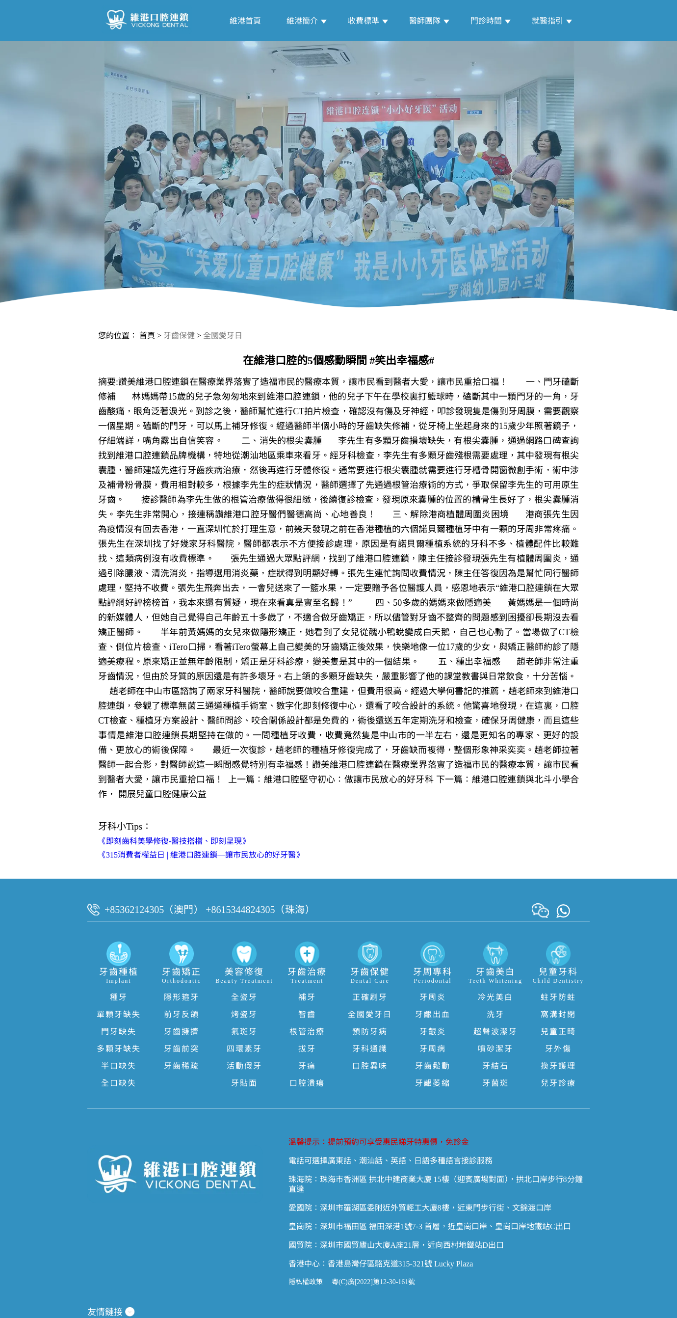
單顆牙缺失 (119, 1014)
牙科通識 (370, 1049)
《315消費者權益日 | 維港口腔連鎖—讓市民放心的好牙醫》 (201, 855)
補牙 (307, 997)
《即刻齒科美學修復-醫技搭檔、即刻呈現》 (174, 841)
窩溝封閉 (558, 1014)
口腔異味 (370, 1066)
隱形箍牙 (181, 997)
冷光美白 (495, 997)
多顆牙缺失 (119, 1049)
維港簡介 (302, 21)
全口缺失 (118, 1083)
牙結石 (495, 1066)
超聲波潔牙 (495, 1031)
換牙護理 (558, 1066)
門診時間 (486, 21)
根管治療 (307, 1031)
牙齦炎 (432, 1031)
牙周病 (432, 1049)
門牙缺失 (118, 1031)
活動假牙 (244, 1066)
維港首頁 (245, 21)
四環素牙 (244, 1049)
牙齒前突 (181, 1049)
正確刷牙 (370, 997)
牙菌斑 (495, 1083)
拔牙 (307, 1049)
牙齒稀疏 (181, 1066)
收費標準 (363, 21)
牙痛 (307, 1066)
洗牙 (495, 1014)
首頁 (147, 335)
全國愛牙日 (222, 335)
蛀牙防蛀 (558, 997)
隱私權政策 (305, 1282)
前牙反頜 (181, 1014)
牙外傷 (558, 1049)
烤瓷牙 (244, 1014)
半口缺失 (118, 1066)
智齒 (307, 1014)
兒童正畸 (558, 1031)
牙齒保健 (179, 335)
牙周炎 (432, 997)
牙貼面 (244, 1083)
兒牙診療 (558, 1083)
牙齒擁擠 (181, 1031)
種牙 (119, 997)
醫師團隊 (425, 21)
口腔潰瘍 (307, 1083)
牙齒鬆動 (432, 1066)
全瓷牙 (244, 997)
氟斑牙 (244, 1031)
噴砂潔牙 (495, 1049)
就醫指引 (547, 21)
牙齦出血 (432, 1014)
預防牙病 (370, 1031)
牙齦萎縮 (432, 1083)
